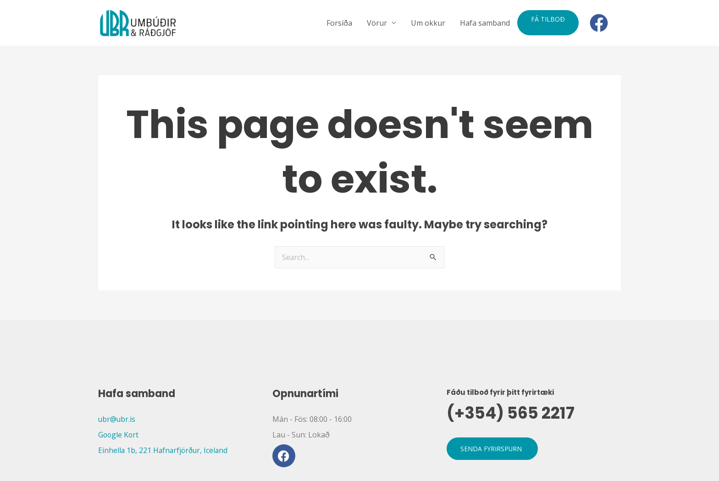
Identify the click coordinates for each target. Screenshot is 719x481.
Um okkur (428, 23)
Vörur (377, 23)
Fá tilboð (548, 19)
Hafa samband (485, 23)
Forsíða (339, 23)
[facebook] (602, 23)
